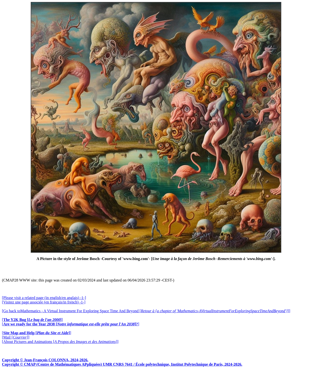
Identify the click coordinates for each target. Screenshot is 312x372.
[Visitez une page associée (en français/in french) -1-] (43, 302)
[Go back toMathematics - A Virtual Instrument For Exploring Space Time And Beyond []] (146, 311)
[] (32, 320)
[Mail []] (15, 337)
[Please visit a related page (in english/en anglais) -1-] (44, 298)
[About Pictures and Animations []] (60, 342)
